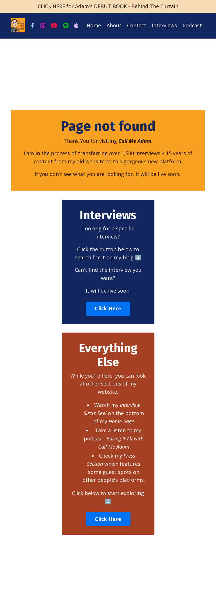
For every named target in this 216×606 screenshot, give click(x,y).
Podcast (192, 25)
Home (94, 25)
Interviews (164, 25)
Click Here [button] (108, 308)
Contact (136, 25)
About (114, 25)
